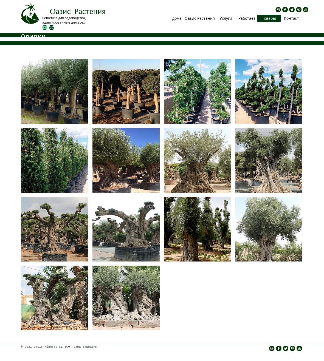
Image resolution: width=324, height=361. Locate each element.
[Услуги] (226, 18)
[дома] (177, 18)
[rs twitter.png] (292, 9)
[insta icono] (278, 9)
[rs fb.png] (285, 9)
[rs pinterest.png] (299, 9)
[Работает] (247, 18)
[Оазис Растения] (200, 18)
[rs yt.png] (305, 9)
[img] (54, 91)
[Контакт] (292, 18)
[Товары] (269, 18)
